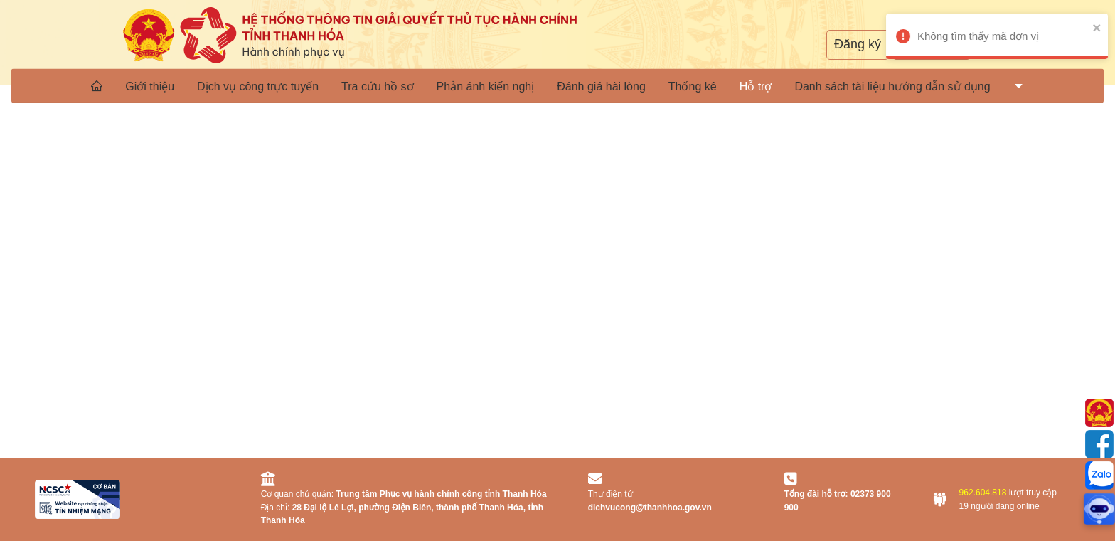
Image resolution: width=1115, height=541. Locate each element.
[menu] (557, 85)
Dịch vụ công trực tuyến (258, 86)
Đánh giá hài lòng (601, 86)
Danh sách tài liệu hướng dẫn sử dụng (892, 86)
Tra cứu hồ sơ (377, 86)
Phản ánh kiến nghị (486, 86)
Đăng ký (857, 44)
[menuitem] (97, 85)
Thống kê (692, 86)
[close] (1082, 27)
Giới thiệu (149, 86)
